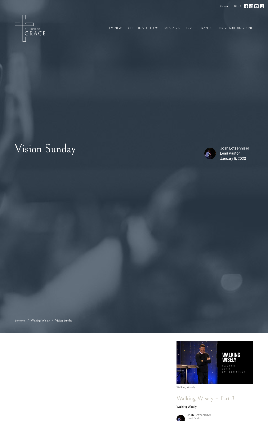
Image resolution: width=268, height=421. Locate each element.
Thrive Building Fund (235, 28)
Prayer (205, 28)
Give (189, 28)
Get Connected (143, 28)
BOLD (237, 6)
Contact (224, 6)
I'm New (115, 28)
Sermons (20, 320)
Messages (172, 28)
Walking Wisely (40, 320)
